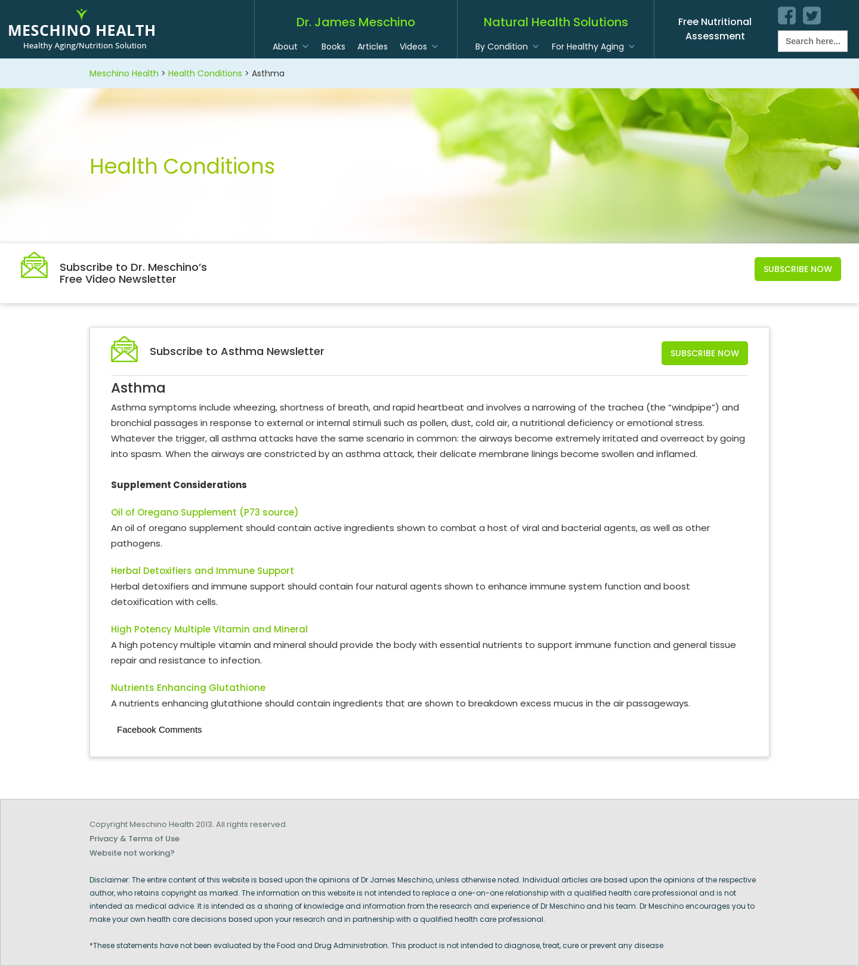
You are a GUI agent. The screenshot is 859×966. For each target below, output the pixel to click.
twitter (812, 15)
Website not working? (132, 853)
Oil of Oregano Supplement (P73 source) (205, 512)
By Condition (501, 47)
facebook (787, 15)
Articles (372, 47)
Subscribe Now (798, 269)
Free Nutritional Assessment (715, 29)
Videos (413, 47)
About (285, 47)
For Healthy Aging (588, 47)
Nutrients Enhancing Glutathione (188, 687)
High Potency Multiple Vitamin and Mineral (209, 629)
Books (333, 47)
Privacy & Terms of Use (134, 838)
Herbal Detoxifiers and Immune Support (202, 570)
